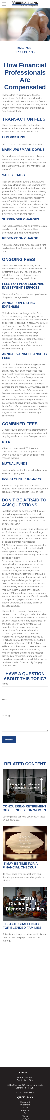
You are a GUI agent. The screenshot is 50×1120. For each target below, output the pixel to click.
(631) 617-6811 (28, 1077)
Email (4, 699)
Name (5, 683)
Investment (25, 1105)
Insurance (25, 1110)
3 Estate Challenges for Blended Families (22, 925)
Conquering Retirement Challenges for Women (24, 808)
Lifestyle (25, 1119)
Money (25, 1116)
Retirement (25, 1102)
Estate (25, 1108)
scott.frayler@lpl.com (25, 1092)
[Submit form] (9, 739)
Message (6, 715)
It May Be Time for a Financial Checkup (20, 865)
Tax (25, 1113)
